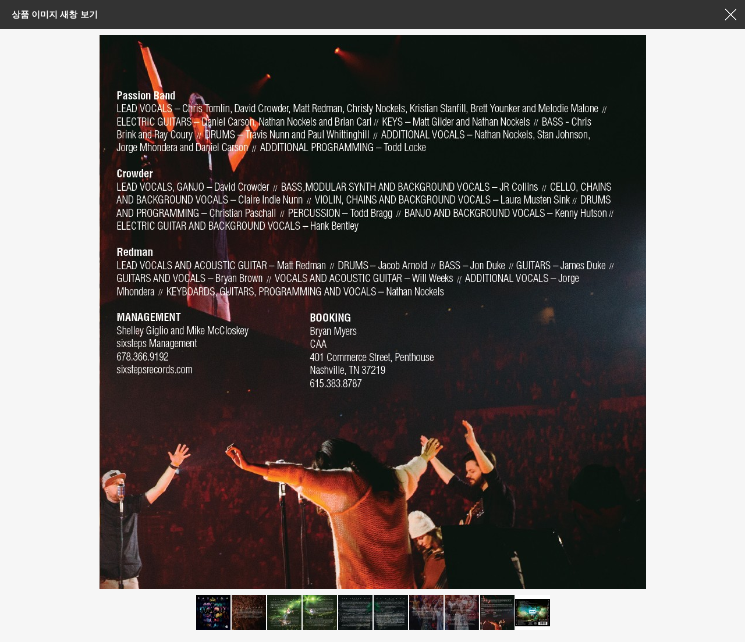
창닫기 (730, 14)
